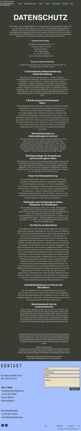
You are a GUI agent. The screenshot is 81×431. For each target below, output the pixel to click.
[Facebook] (2, 425)
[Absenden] (75, 389)
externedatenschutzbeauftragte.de (37, 358)
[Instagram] (6, 425)
